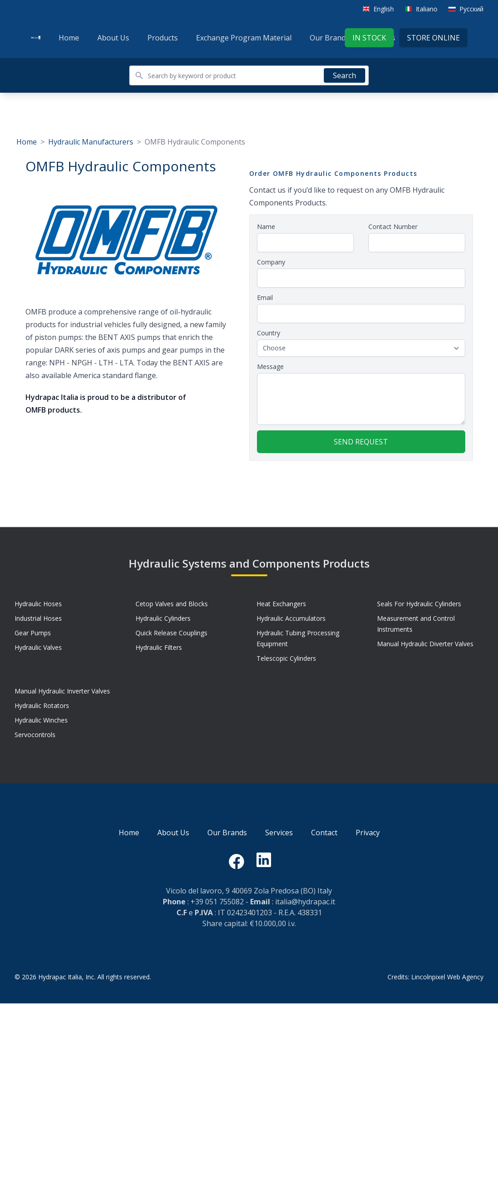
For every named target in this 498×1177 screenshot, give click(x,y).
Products (162, 38)
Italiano (427, 9)
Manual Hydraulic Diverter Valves (425, 643)
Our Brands (329, 38)
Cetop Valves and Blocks (172, 603)
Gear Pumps (33, 632)
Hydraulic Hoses (38, 603)
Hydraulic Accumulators (291, 618)
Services (279, 833)
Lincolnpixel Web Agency (447, 977)
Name (266, 226)
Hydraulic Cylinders (163, 618)
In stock (369, 38)
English (383, 9)
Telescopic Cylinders (286, 658)
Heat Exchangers (281, 603)
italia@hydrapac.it (305, 902)
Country (268, 333)
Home (69, 38)
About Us (113, 38)
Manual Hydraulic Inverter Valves (62, 691)
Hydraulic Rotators (42, 705)
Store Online (433, 38)
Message (270, 366)
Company (271, 262)
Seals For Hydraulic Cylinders (419, 603)
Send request (361, 442)
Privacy (368, 833)
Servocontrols (35, 734)
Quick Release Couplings (171, 632)
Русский (471, 9)
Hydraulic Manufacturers (90, 142)
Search (344, 75)
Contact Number (393, 226)
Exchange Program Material (244, 38)
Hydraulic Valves (38, 647)
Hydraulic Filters (159, 647)
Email (265, 297)
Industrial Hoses (38, 618)
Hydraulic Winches (41, 720)
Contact (324, 833)
